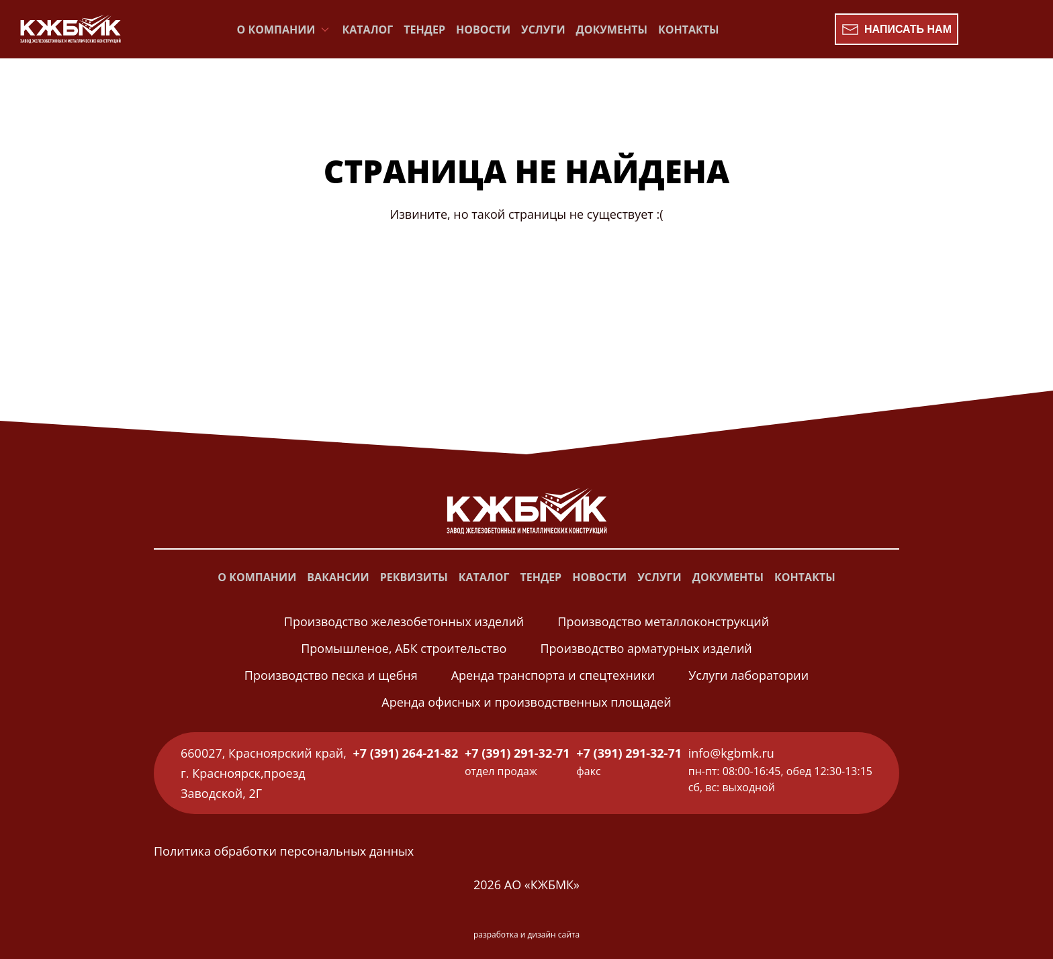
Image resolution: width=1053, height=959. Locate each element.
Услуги (543, 29)
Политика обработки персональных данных (284, 851)
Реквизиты (414, 577)
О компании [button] (284, 29)
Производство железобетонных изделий (404, 621)
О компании (257, 577)
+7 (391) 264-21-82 (406, 753)
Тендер (424, 29)
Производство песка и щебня (331, 675)
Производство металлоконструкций (663, 621)
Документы (611, 29)
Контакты (688, 29)
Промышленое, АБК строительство (403, 648)
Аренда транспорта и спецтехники (553, 675)
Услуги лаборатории (748, 675)
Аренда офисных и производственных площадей (526, 702)
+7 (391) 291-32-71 (517, 753)
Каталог (368, 29)
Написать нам (896, 29)
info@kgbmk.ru (731, 753)
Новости (483, 29)
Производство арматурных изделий (645, 648)
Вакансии (338, 577)
